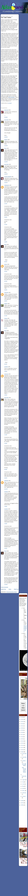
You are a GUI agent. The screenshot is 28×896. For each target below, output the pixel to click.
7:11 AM (5, 434)
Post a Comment (4, 587)
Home (10, 589)
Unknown (6, 292)
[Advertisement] (14, 881)
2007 (22, 802)
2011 (22, 747)
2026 (22, 717)
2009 (22, 751)
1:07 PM (5, 203)
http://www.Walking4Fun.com (25, 628)
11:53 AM (5, 117)
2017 (22, 734)
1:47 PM (5, 224)
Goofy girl (6, 110)
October (24, 760)
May (23, 786)
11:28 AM (9, 103)
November (24, 757)
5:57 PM (5, 315)
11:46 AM (5, 584)
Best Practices (11, 97)
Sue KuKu (6, 119)
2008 (22, 800)
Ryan (5, 148)
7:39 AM (5, 506)
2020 (22, 728)
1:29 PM (5, 548)
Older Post (16, 589)
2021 (22, 725)
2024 (22, 719)
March (23, 790)
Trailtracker (6, 185)
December (24, 753)
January (24, 796)
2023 (22, 721)
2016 (22, 736)
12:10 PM (5, 161)
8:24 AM (5, 469)
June (23, 784)
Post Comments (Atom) (12, 591)
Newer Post (3, 589)
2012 (22, 745)
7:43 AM (5, 523)
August (23, 779)
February (24, 792)
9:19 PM (5, 477)
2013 (22, 743)
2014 (22, 741)
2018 (22, 732)
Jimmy (5, 264)
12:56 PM (5, 182)
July (23, 781)
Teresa (5, 318)
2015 (22, 738)
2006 (22, 805)
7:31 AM (5, 443)
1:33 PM (5, 217)
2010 (22, 749)
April (23, 788)
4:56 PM (5, 289)
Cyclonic (6, 366)
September (24, 776)
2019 (22, 730)
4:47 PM (5, 281)
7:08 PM (5, 371)
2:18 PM (5, 241)
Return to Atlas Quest (23, 707)
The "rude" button (6, 17)
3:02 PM (5, 261)
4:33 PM (5, 271)
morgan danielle (7, 176)
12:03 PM (5, 145)
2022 (22, 723)
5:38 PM (5, 300)
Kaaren (5, 139)
